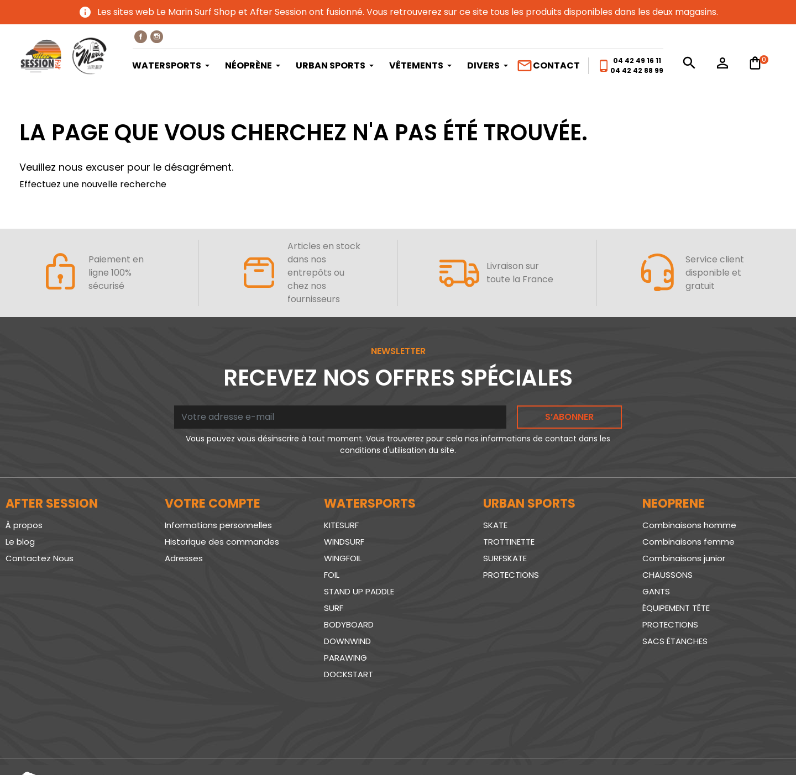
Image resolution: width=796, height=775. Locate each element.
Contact (548, 65)
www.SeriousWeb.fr (746, 744)
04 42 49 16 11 (637, 60)
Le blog (20, 541)
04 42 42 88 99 (636, 70)
